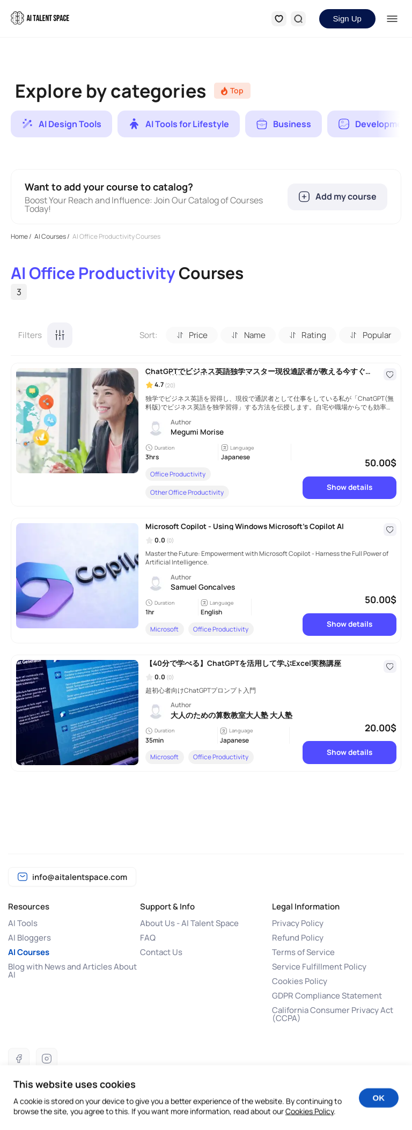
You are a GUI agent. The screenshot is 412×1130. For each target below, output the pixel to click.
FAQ (148, 937)
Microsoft (164, 629)
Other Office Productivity (187, 492)
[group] (61, 124)
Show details (349, 487)
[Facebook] (19, 1058)
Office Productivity (177, 474)
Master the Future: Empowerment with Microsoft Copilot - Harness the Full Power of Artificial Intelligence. (266, 558)
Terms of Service (303, 952)
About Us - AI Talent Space (189, 923)
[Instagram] (46, 1058)
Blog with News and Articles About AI (72, 970)
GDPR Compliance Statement (327, 995)
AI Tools (23, 923)
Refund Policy (297, 937)
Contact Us (161, 952)
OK (379, 1107)
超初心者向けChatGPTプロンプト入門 (200, 690)
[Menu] (392, 18)
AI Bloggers (29, 937)
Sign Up (347, 18)
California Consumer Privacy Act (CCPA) (332, 1014)
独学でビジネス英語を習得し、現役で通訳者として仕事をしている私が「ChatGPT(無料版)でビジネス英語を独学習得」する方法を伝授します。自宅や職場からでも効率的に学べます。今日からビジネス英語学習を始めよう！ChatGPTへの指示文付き (269, 403)
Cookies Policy (299, 981)
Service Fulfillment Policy (319, 966)
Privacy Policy (297, 923)
